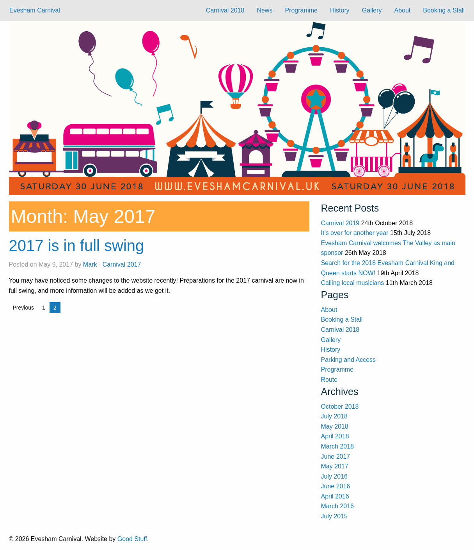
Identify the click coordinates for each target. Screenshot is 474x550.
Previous (23, 307)
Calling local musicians (352, 282)
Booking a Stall (444, 10)
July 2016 (334, 476)
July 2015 (334, 516)
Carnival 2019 (340, 223)
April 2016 (335, 496)
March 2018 (337, 446)
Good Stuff (132, 539)
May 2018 (334, 426)
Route (329, 379)
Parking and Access (348, 359)
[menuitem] (225, 10)
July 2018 (334, 416)
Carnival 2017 (122, 264)
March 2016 (337, 506)
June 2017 (335, 456)
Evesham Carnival (34, 10)
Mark (90, 264)
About (402, 10)
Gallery (372, 10)
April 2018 (335, 436)
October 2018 (340, 406)
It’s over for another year (355, 233)
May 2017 (334, 466)
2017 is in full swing (76, 245)
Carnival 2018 (225, 10)
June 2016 (335, 486)
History (340, 10)
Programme (301, 10)
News (264, 10)
